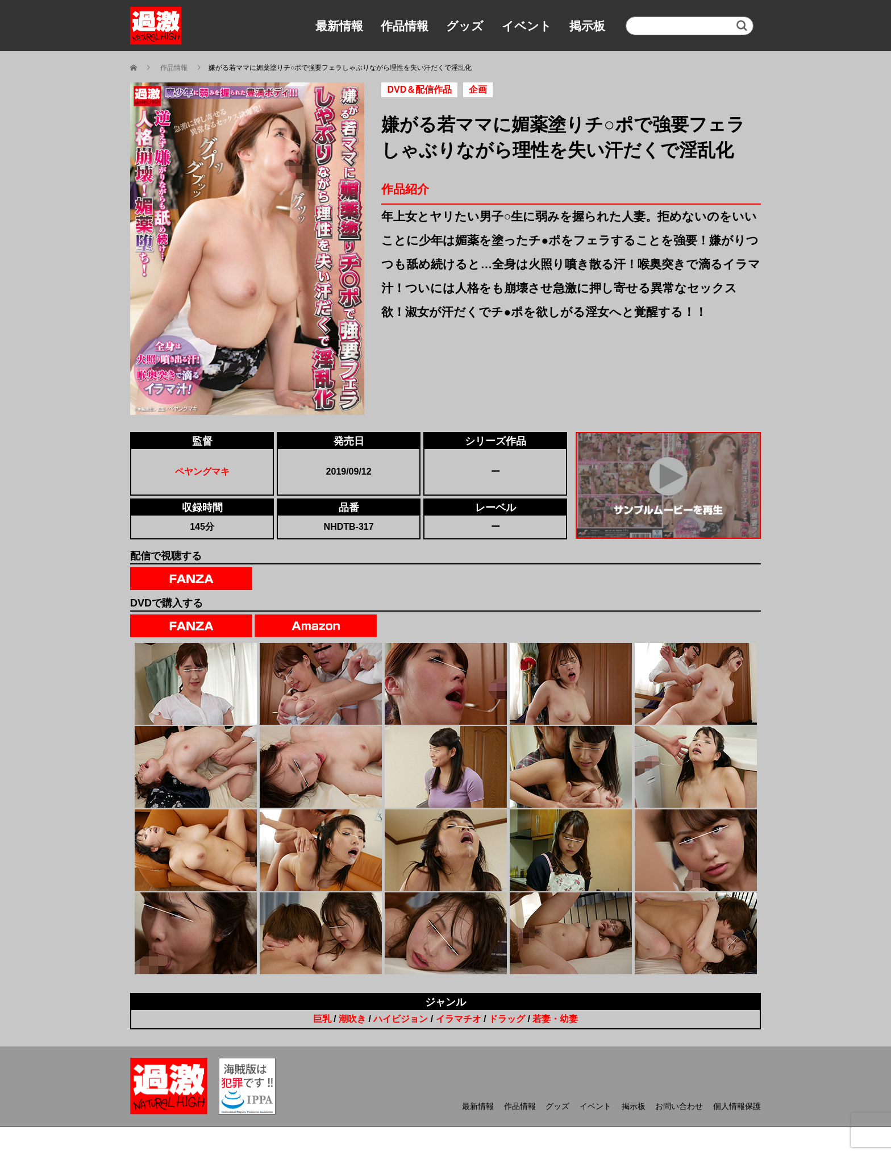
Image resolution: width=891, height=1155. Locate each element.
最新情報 (339, 25)
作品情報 (404, 25)
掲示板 (587, 25)
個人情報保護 (737, 1106)
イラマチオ (458, 1019)
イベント (527, 25)
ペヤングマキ (202, 471)
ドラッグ (507, 1019)
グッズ (465, 25)
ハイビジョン (400, 1019)
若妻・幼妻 (555, 1019)
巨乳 (322, 1019)
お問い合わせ (679, 1106)
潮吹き (352, 1019)
